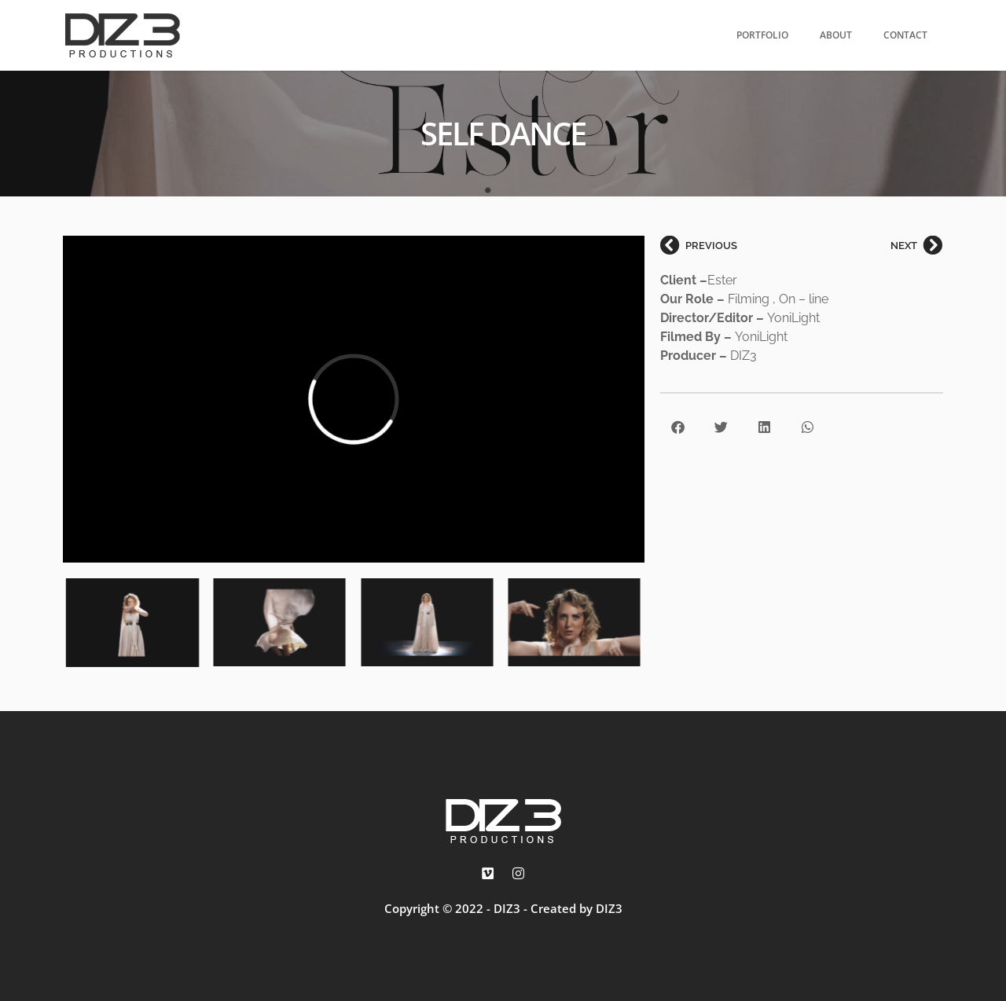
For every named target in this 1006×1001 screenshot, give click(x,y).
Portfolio (762, 35)
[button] (678, 427)
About (836, 35)
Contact (905, 35)
